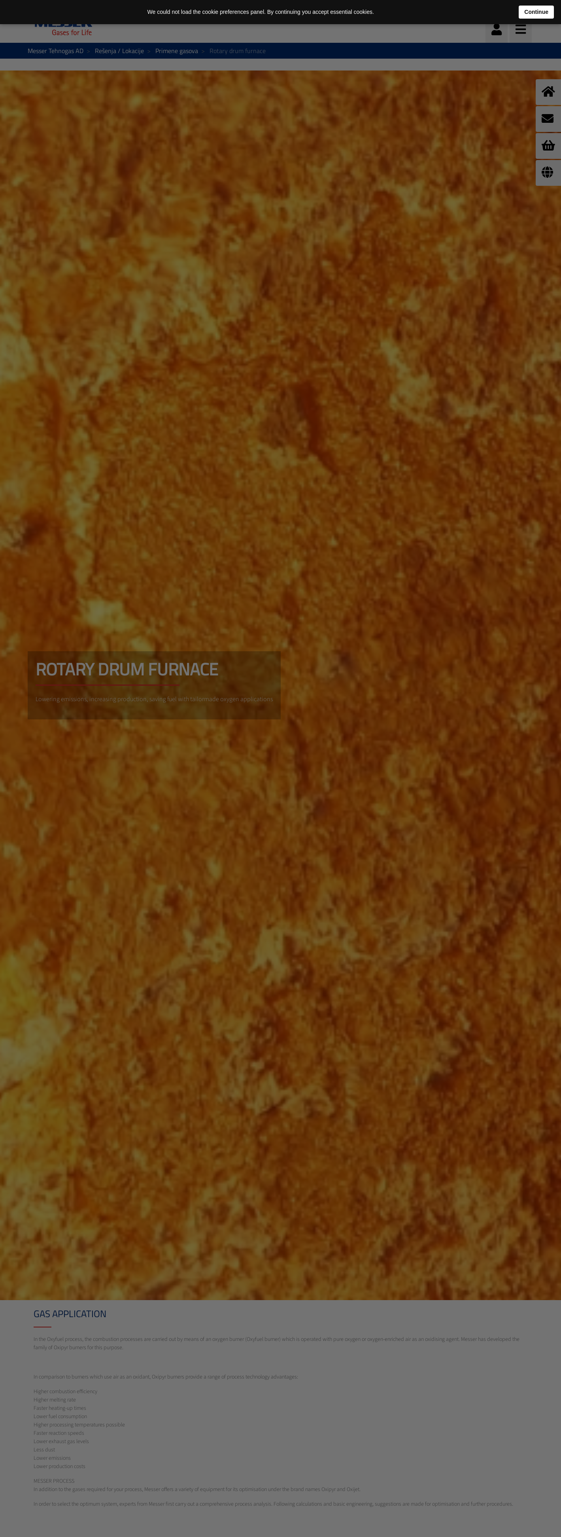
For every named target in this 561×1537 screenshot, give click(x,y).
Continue (536, 12)
